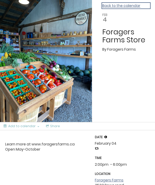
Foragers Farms (109, 180)
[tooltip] (105, 136)
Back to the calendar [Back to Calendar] (121, 5)
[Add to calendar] (21, 126)
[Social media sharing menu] (52, 126)
